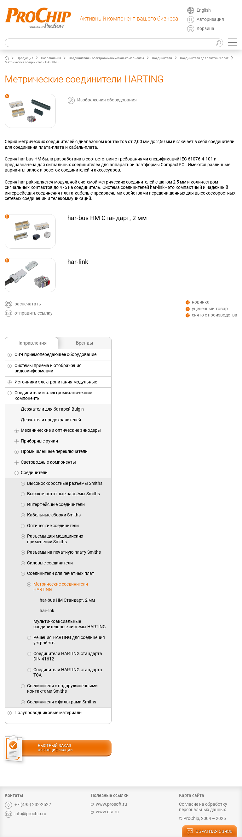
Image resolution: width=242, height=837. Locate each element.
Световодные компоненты (48, 462)
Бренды (84, 343)
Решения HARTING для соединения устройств (69, 640)
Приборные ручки (39, 440)
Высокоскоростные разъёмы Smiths (64, 483)
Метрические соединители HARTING (60, 586)
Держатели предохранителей (51, 419)
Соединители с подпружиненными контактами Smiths (62, 688)
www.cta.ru (105, 811)
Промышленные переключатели (54, 451)
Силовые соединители (50, 562)
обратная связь (210, 831)
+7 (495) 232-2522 (28, 804)
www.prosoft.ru (109, 804)
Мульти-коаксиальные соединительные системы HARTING (69, 624)
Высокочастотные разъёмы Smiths (63, 493)
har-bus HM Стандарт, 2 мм (67, 600)
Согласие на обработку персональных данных (203, 807)
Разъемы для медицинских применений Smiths (55, 538)
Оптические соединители (53, 525)
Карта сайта (191, 795)
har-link (47, 610)
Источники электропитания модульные (55, 381)
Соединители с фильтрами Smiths (61, 701)
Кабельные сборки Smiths (54, 514)
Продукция (25, 58)
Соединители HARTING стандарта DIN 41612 (67, 656)
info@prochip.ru (25, 813)
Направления (51, 58)
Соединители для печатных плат (204, 58)
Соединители (162, 58)
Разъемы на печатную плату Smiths (64, 552)
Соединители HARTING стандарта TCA (67, 672)
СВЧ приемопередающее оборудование (55, 354)
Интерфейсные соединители (56, 504)
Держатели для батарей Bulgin (52, 409)
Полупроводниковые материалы (48, 712)
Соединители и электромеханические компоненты (106, 58)
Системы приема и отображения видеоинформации (48, 368)
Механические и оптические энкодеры (61, 430)
